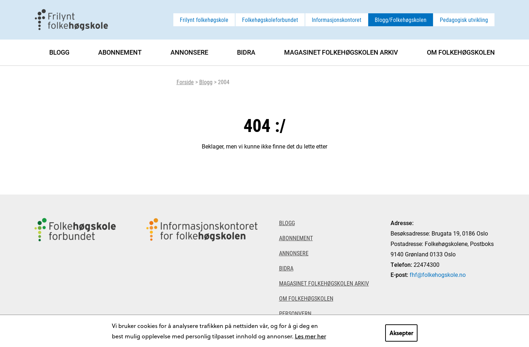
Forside (185, 82)
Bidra (246, 52)
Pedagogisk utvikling (464, 19)
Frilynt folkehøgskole (204, 19)
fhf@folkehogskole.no (438, 274)
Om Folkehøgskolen (461, 52)
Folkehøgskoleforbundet (270, 19)
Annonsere (189, 52)
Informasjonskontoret (336, 19)
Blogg (206, 82)
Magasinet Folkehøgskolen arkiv (341, 52)
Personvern (295, 313)
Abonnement (120, 52)
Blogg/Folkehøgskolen (401, 19)
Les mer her (310, 336)
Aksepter (401, 333)
